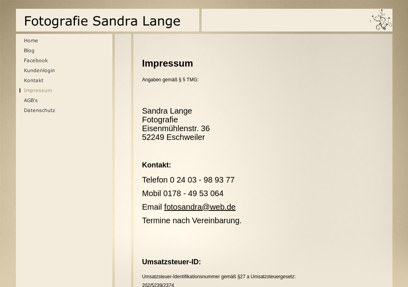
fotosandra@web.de (199, 206)
